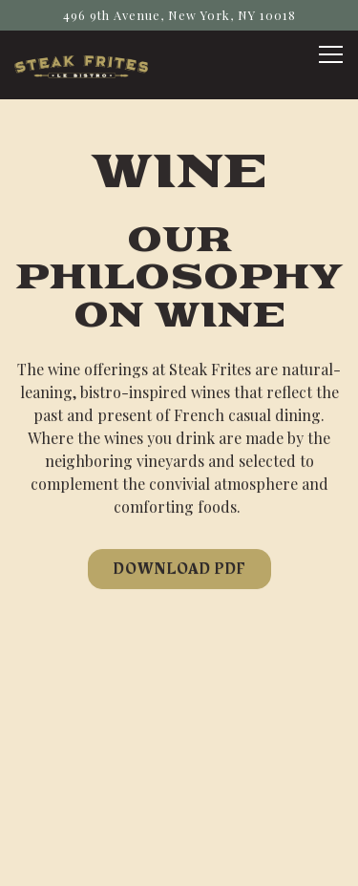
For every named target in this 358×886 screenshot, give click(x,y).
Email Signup (179, 862)
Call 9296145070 (179, 764)
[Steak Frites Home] (81, 65)
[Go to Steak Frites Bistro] (179, 15)
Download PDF (179, 569)
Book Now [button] (179, 813)
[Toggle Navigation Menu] (331, 54)
